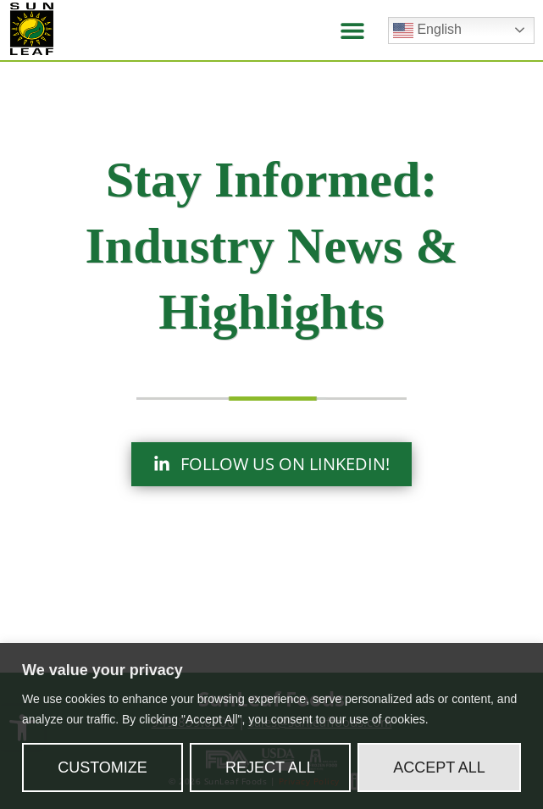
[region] (271, 726)
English (427, 30)
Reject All (270, 767)
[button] (352, 30)
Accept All (439, 767)
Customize (102, 767)
